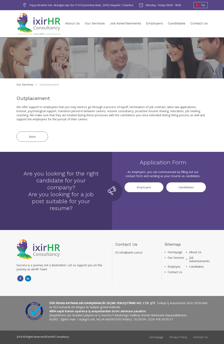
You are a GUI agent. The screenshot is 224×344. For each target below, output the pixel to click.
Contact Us (199, 23)
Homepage (175, 252)
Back (32, 136)
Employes (174, 266)
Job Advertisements (125, 23)
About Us (72, 23)
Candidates (176, 23)
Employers (154, 23)
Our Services (95, 23)
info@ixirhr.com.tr (131, 252)
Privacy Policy (178, 337)
